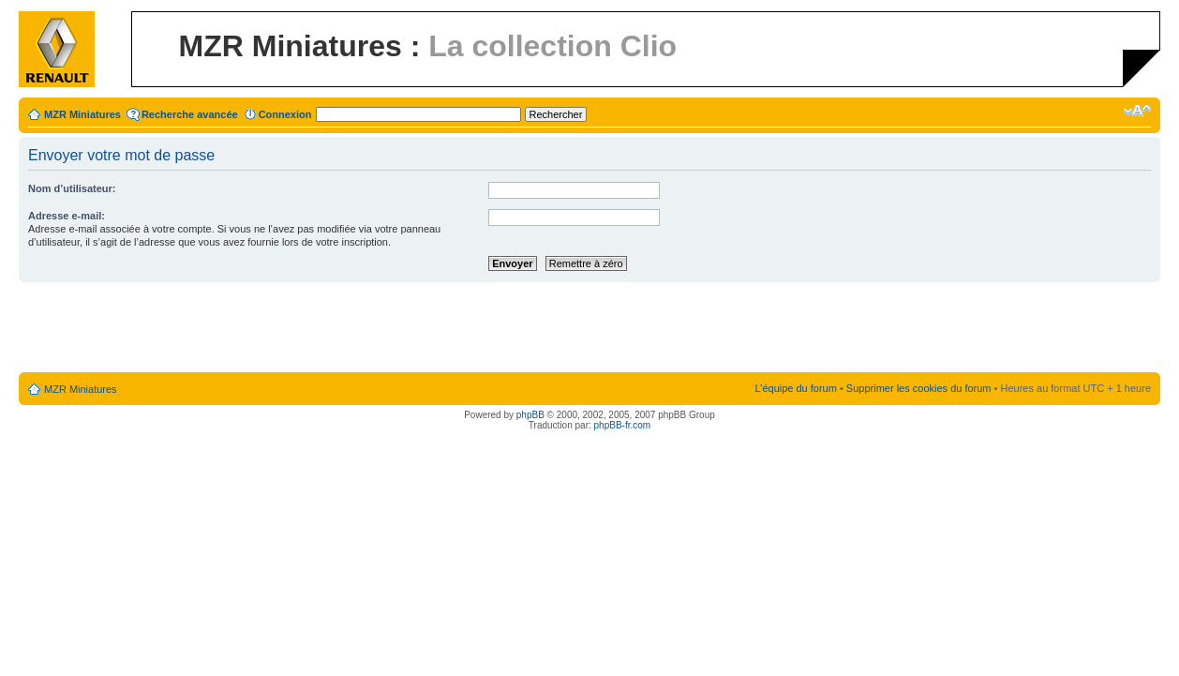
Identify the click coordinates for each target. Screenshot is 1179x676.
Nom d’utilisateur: (72, 188)
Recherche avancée (190, 114)
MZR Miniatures (82, 114)
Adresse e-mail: (66, 215)
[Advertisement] (589, 328)
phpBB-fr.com (622, 425)
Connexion (285, 114)
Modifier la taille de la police (1137, 110)
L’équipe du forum (795, 388)
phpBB (530, 415)
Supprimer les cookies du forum (919, 388)
